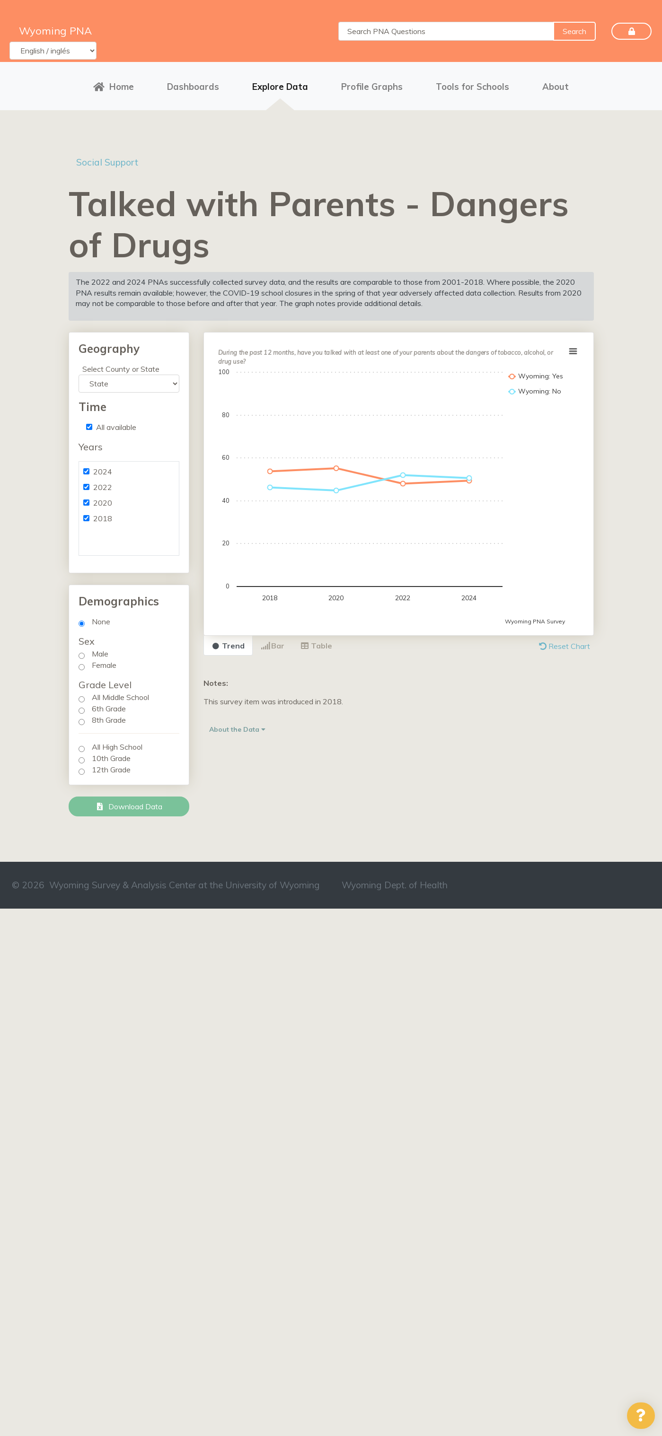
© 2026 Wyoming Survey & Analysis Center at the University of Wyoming (166, 884)
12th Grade (111, 768)
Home (113, 86)
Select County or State (120, 368)
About (555, 86)
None (101, 620)
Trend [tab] (228, 644)
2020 (102, 502)
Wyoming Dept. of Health (395, 884)
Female (104, 664)
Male (100, 652)
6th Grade (109, 707)
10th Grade (111, 757)
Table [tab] (316, 644)
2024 (102, 470)
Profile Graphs (372, 86)
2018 (102, 517)
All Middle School (120, 696)
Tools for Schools (472, 86)
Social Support (108, 161)
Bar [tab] (272, 644)
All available (116, 426)
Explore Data (280, 86)
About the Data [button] (237, 728)
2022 (102, 486)
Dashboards (193, 86)
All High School (117, 746)
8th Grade (109, 719)
